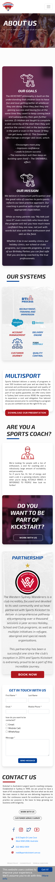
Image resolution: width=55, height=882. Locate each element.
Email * (9, 707)
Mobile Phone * (35, 707)
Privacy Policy (12, 863)
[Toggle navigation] (48, 7)
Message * (10, 737)
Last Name (32, 695)
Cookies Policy (25, 863)
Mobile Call (14, 728)
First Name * (11, 695)
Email (11, 724)
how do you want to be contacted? (16, 718)
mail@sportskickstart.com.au (28, 852)
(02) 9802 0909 (22, 847)
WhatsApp (14, 731)
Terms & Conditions (40, 863)
